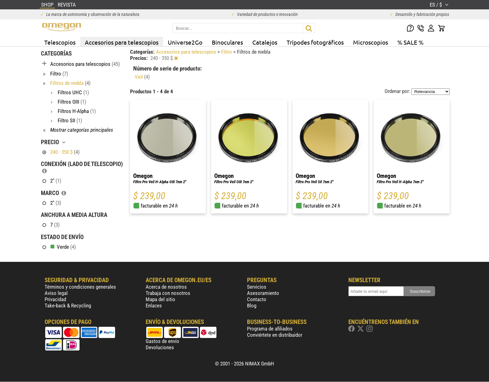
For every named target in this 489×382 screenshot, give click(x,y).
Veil (142, 77)
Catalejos (264, 42)
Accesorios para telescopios (121, 42)
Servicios (256, 287)
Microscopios (370, 42)
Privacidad (55, 299)
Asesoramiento (263, 293)
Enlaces (154, 305)
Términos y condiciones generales (80, 287)
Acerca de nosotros (166, 287)
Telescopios (59, 42)
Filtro (227, 52)
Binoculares (227, 42)
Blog (251, 305)
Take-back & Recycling (68, 305)
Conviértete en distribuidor (274, 335)
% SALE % (410, 42)
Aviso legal (56, 293)
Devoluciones (160, 347)
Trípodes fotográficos (315, 42)
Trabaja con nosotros (168, 293)
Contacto (256, 299)
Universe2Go (185, 42)
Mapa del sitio (160, 299)
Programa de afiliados (270, 329)
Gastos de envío (162, 341)
